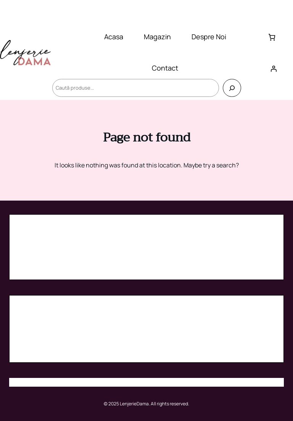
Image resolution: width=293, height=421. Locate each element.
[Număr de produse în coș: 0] (271, 37)
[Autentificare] (273, 68)
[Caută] (232, 88)
